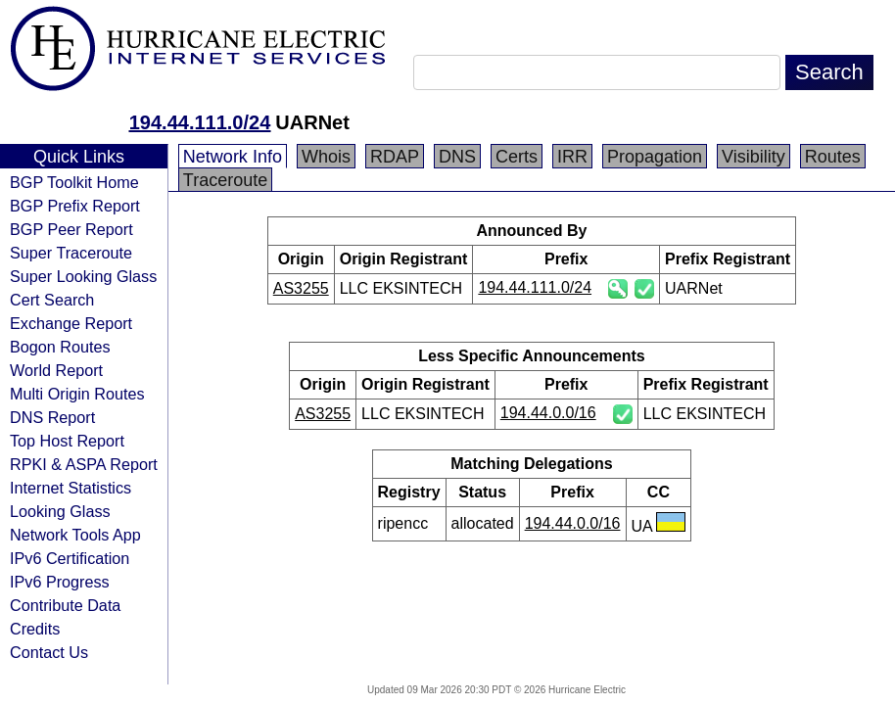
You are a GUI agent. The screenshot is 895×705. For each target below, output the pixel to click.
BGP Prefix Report (75, 205)
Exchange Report (71, 323)
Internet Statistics (70, 487)
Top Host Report (67, 440)
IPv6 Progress (60, 581)
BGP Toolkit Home (74, 182)
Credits (35, 628)
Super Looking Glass (83, 276)
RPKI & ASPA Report (84, 464)
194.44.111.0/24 (200, 122)
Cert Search (52, 299)
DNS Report (52, 417)
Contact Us (49, 652)
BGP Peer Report (71, 229)
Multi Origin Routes (77, 393)
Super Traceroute (71, 252)
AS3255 (301, 288)
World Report (56, 370)
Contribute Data (65, 605)
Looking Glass (60, 511)
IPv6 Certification (69, 558)
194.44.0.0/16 (548, 412)
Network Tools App (75, 534)
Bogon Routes (60, 346)
